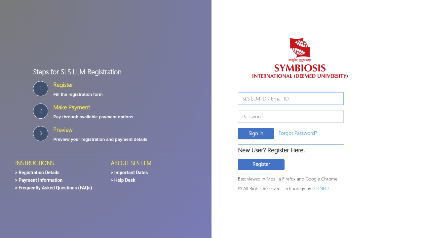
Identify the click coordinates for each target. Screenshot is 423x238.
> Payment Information (39, 180)
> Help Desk (123, 180)
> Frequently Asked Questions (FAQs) (53, 188)
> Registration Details (37, 173)
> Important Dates (129, 173)
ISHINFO (320, 188)
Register (261, 163)
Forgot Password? (298, 132)
